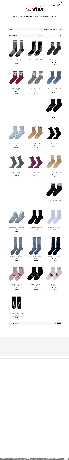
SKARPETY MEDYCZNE (34, 22)
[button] (61, 3)
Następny (60, 323)
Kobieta (36, 16)
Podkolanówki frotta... (16, 256)
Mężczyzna (45, 16)
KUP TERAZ (16, 63)
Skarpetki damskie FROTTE (54, 88)
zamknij (66, 458)
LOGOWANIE (57, 2)
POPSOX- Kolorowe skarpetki (22, 16)
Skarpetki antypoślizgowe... (16, 313)
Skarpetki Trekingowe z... (17, 59)
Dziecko (53, 16)
